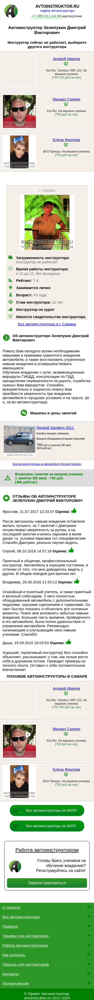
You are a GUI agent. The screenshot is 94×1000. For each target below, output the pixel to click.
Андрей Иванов (66, 59)
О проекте (11, 907)
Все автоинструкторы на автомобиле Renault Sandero (47, 463)
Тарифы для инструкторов (26, 936)
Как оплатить (14, 955)
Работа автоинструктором (46, 850)
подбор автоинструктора (57, 11)
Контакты (11, 974)
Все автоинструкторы (21, 917)
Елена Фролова (66, 140)
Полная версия (16, 983)
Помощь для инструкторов (26, 964)
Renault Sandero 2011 (55, 427)
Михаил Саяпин (66, 99)
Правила (10, 926)
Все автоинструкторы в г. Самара (47, 324)
